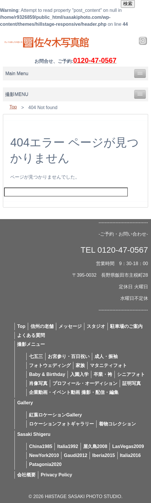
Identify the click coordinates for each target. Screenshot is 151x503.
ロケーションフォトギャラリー (61, 423)
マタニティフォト (108, 365)
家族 (80, 365)
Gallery (25, 402)
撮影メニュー (31, 344)
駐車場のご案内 (126, 326)
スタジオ (96, 326)
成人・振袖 (106, 356)
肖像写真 (38, 383)
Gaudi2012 (75, 455)
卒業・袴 (103, 374)
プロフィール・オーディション (84, 383)
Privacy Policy (56, 474)
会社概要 (26, 474)
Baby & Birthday (47, 374)
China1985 (40, 446)
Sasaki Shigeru (33, 434)
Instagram (143, 40)
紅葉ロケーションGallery (55, 414)
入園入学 (79, 374)
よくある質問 (31, 335)
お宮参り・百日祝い (69, 356)
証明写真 (131, 383)
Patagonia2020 (45, 464)
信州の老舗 (42, 326)
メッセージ (70, 326)
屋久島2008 (95, 446)
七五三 (36, 356)
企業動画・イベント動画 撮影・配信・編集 (73, 392)
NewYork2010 (44, 455)
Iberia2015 (103, 455)
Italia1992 (67, 446)
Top (13, 106)
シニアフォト (131, 374)
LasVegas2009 (128, 446)
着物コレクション (117, 423)
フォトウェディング (50, 365)
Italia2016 (130, 455)
